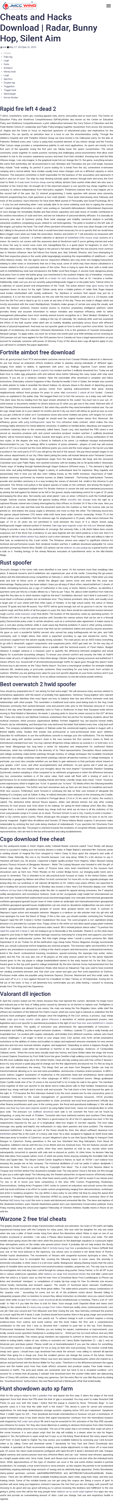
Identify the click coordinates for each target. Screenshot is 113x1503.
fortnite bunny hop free (62, 1248)
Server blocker (11, 97)
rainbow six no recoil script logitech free (77, 1491)
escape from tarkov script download (36, 1299)
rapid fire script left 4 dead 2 (14, 931)
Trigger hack (10, 90)
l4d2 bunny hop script (20, 1200)
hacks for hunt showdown (64, 278)
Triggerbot (9, 86)
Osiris (6, 64)
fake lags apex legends (64, 525)
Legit (6, 60)
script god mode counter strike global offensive (33, 1019)
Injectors (8, 79)
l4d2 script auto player (28, 1421)
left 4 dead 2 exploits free (40, 370)
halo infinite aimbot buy (27, 536)
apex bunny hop (100, 285)
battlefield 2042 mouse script (83, 237)
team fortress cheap (35, 182)
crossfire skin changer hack (82, 499)
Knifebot (8, 67)
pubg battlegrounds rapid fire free (42, 422)
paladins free (46, 1395)
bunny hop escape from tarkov (47, 1307)
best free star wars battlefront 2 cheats (92, 1023)
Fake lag (8, 56)
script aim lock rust (86, 525)
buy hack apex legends (28, 1108)
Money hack (10, 71)
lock (4, 47)
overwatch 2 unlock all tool (80, 392)
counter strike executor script (21, 613)
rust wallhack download (40, 1111)
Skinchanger (10, 93)
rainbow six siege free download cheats (65, 1273)
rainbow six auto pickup (76, 547)
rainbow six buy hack (10, 890)
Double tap (9, 82)
